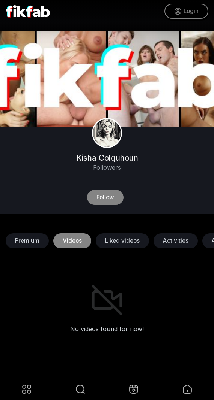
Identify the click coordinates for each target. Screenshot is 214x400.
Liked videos (122, 240)
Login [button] (186, 11)
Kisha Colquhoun (107, 158)
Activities (175, 240)
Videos (72, 240)
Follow (105, 197)
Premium (27, 240)
